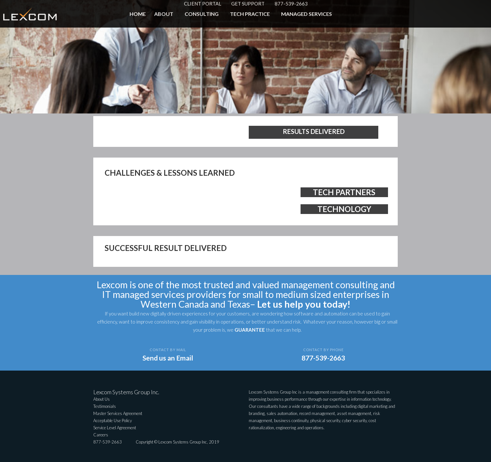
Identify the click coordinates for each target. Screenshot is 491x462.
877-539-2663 (291, 3)
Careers (100, 434)
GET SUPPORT (248, 3)
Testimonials (104, 406)
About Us (101, 399)
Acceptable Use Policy (112, 420)
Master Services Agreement (117, 413)
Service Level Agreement (114, 427)
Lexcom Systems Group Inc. (126, 392)
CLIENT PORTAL (202, 3)
